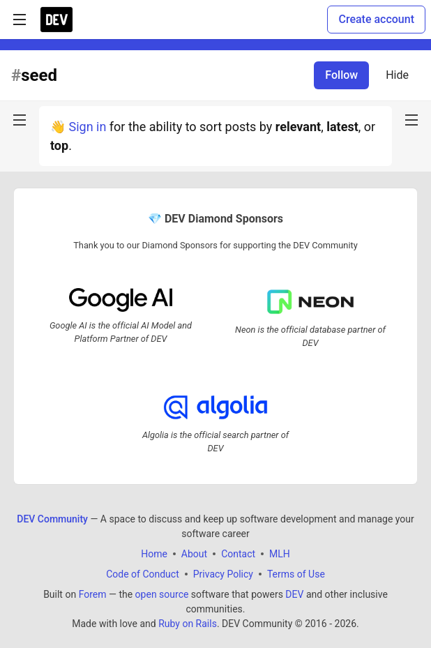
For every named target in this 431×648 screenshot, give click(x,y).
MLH (279, 553)
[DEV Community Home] (56, 19)
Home (154, 553)
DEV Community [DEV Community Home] (52, 519)
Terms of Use (296, 574)
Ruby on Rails (187, 623)
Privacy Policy (223, 574)
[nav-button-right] (411, 120)
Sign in (87, 126)
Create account (376, 19)
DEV (294, 594)
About (194, 553)
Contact (238, 553)
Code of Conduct (142, 574)
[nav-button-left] (19, 120)
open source (162, 594)
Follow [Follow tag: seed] (341, 75)
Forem (93, 594)
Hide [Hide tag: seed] (397, 75)
